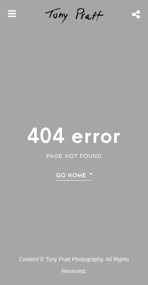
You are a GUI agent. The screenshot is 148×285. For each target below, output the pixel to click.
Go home (71, 175)
